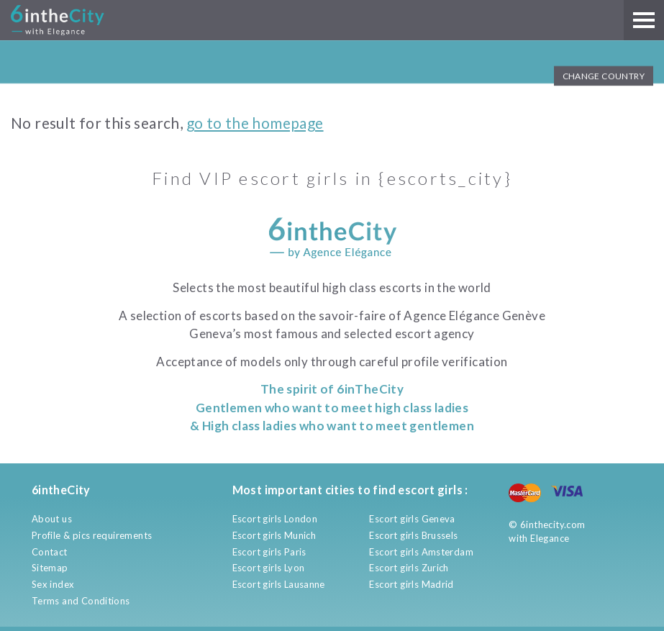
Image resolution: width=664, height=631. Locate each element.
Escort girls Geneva (412, 519)
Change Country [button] (604, 76)
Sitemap (50, 567)
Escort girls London (274, 519)
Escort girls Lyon (268, 567)
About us (52, 519)
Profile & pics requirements (92, 535)
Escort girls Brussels (413, 535)
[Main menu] (644, 20)
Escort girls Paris (269, 552)
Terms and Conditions (81, 601)
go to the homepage (255, 123)
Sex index (53, 584)
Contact (50, 552)
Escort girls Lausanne (278, 584)
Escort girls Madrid (411, 584)
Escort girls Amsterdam (421, 552)
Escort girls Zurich (408, 567)
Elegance (549, 538)
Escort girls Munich (274, 535)
